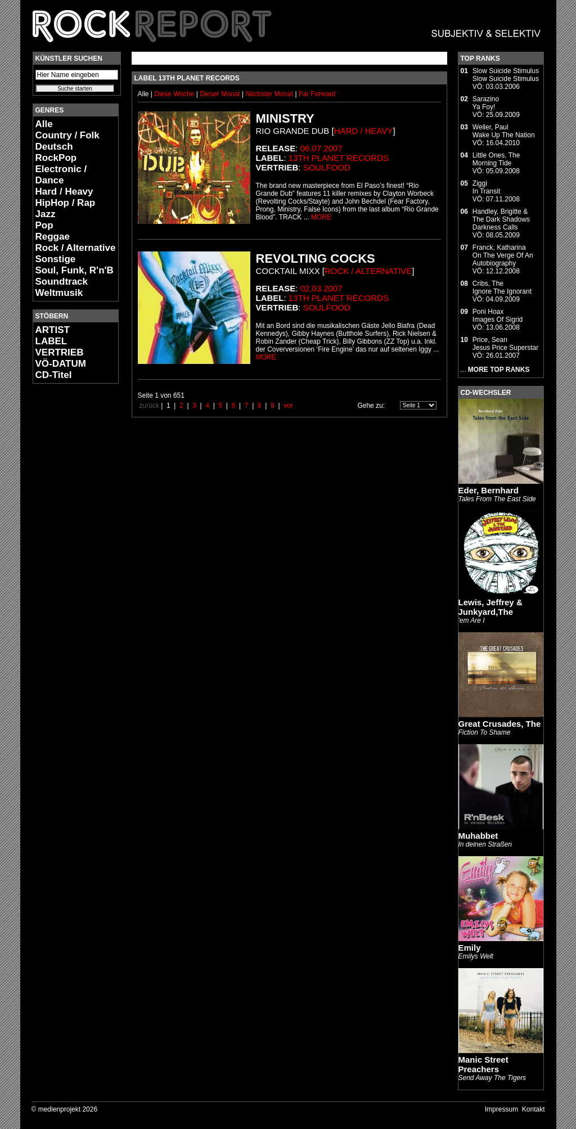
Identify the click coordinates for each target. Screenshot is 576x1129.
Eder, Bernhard (488, 490)
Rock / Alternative (75, 247)
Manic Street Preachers (483, 1064)
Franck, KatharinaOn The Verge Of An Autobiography (502, 255)
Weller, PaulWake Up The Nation (503, 131)
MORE (321, 217)
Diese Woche (175, 94)
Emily (469, 947)
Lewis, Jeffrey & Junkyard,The (490, 607)
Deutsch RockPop (56, 152)
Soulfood (326, 167)
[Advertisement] (66, 560)
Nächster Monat (269, 94)
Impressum (501, 1109)
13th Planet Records (339, 158)
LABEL (51, 341)
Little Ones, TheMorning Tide (496, 159)
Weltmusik (59, 292)
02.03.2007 (321, 288)
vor (288, 406)
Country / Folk (67, 135)
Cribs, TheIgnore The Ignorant (502, 287)
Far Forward (317, 94)
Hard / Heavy (64, 191)
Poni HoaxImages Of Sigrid (497, 315)
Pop (44, 225)
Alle (44, 124)
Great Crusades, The (499, 723)
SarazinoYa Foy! (485, 103)
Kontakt (533, 1109)
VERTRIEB (59, 352)
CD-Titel (53, 375)
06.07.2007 (321, 148)
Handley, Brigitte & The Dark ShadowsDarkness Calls (501, 219)
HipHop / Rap (65, 202)
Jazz (45, 214)
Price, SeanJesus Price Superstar (505, 344)
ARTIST (52, 330)
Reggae (52, 236)
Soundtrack (61, 281)
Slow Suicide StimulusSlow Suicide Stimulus (505, 75)
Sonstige (55, 259)
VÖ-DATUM (60, 363)
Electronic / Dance (61, 175)
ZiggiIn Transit (486, 187)
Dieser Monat (221, 94)
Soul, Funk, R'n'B (74, 270)
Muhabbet (478, 835)
